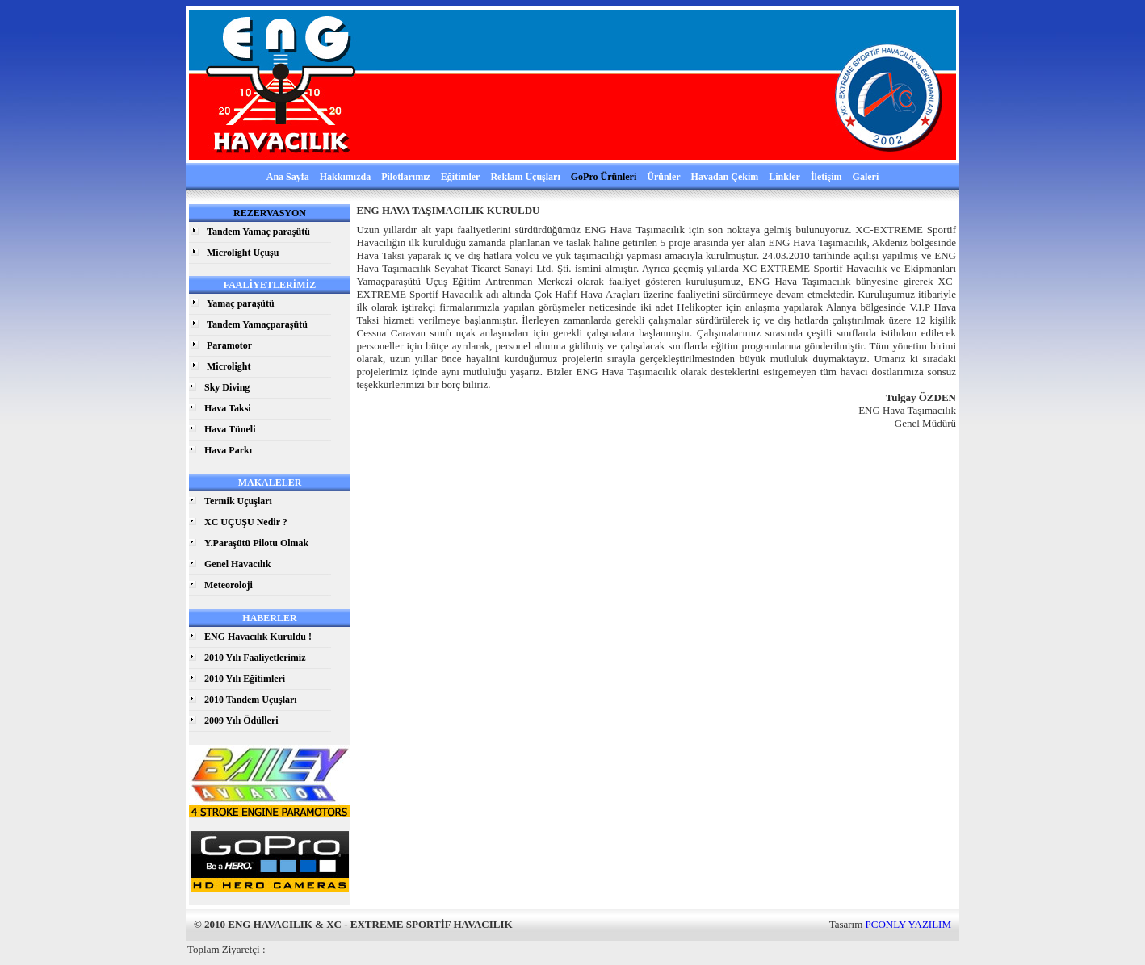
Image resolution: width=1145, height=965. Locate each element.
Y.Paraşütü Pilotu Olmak (256, 543)
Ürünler (663, 176)
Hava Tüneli (229, 429)
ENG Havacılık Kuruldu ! (258, 636)
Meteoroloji (228, 585)
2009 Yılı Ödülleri (241, 720)
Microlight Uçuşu (243, 252)
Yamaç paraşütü (241, 303)
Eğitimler (460, 176)
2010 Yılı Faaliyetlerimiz (255, 657)
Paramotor (229, 345)
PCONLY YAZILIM (908, 924)
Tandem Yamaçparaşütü (257, 324)
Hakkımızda (345, 176)
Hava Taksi (227, 408)
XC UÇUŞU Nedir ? (245, 522)
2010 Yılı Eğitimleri (244, 678)
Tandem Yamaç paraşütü (258, 231)
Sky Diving (227, 387)
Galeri (866, 176)
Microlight (228, 366)
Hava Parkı (228, 450)
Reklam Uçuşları (525, 176)
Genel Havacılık (237, 564)
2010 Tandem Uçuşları (250, 699)
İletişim (826, 176)
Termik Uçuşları (238, 501)
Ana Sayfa (287, 176)
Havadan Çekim (725, 176)
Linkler (784, 176)
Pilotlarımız (405, 176)
